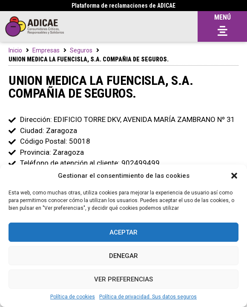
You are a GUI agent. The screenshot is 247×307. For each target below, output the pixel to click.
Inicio (15, 50)
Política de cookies (72, 297)
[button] (234, 175)
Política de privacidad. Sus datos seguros (148, 297)
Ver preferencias (123, 279)
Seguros (81, 50)
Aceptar (123, 232)
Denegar (123, 256)
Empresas (46, 50)
